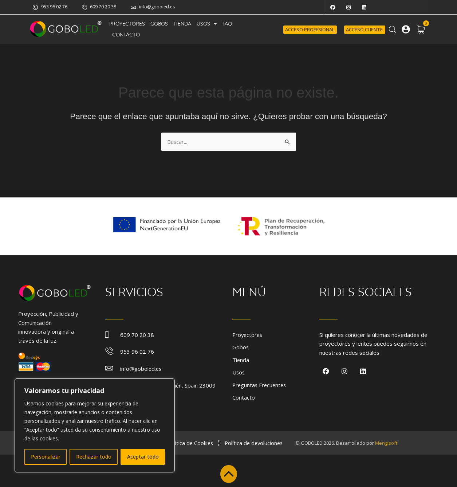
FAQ (227, 24)
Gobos (159, 24)
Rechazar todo (93, 456)
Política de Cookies (190, 442)
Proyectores (127, 24)
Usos (207, 23)
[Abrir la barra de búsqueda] (392, 29)
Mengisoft (389, 442)
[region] (95, 425)
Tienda (182, 24)
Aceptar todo (143, 456)
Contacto (126, 35)
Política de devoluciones (255, 442)
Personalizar (45, 456)
